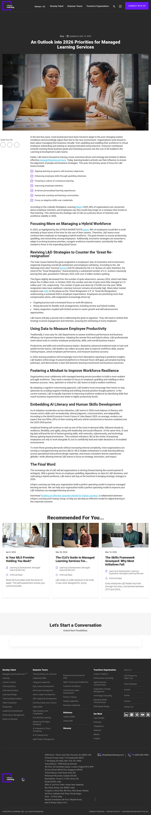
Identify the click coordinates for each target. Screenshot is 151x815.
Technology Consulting (103, 696)
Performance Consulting (103, 678)
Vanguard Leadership (41, 682)
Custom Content (9, 682)
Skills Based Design (101, 706)
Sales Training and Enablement (75, 682)
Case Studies (99, 718)
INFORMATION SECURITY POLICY (135, 812)
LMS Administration (10, 690)
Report (79, 207)
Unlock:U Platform (101, 674)
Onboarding (7, 707)
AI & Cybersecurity (40, 735)
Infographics (99, 726)
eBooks (97, 734)
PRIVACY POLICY (113, 812)
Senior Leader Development (44, 694)
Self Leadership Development (45, 699)
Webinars (97, 730)
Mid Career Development (43, 690)
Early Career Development (43, 686)
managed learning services (52, 160)
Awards (127, 690)
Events (127, 695)
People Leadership (70, 701)
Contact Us (128, 707)
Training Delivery (9, 686)
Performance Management (13, 715)
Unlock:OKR (68, 721)
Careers (127, 701)
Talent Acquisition (9, 703)
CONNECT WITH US (136, 6)
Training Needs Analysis (12, 699)
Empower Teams (74, 6)
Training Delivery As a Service (45, 674)
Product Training (69, 697)
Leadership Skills (39, 678)
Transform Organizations (97, 6)
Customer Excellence (72, 686)
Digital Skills (37, 707)
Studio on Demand (9, 719)
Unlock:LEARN (69, 717)
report (86, 229)
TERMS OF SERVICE (96, 812)
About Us (127, 670)
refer (46, 291)
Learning (5, 678)
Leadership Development (12, 711)
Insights (97, 738)
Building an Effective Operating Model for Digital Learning (69, 495)
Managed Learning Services (14, 674)
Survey (63, 268)
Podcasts (97, 722)
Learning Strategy (9, 694)
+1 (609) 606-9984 (140, 755)
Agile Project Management (43, 739)
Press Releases (130, 684)
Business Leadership (71, 705)
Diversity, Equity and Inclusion (45, 703)
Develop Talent (56, 6)
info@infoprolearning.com (113, 755)
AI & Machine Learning (42, 718)
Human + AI (40, 6)
